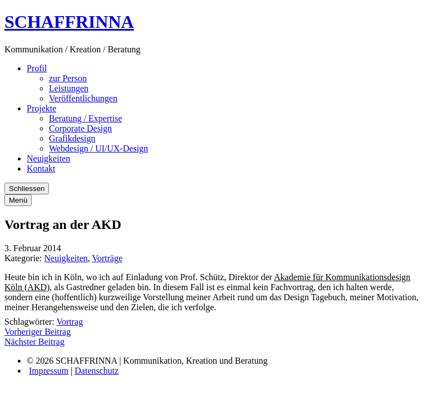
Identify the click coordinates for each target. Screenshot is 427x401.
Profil (37, 68)
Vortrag (69, 321)
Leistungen (68, 88)
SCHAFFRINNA (69, 22)
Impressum (48, 370)
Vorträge (107, 258)
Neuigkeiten (48, 158)
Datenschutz (96, 370)
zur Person (68, 78)
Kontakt (41, 168)
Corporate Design (80, 128)
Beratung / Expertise (85, 118)
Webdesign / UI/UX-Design (98, 148)
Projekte (41, 108)
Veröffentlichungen (83, 98)
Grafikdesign (72, 138)
